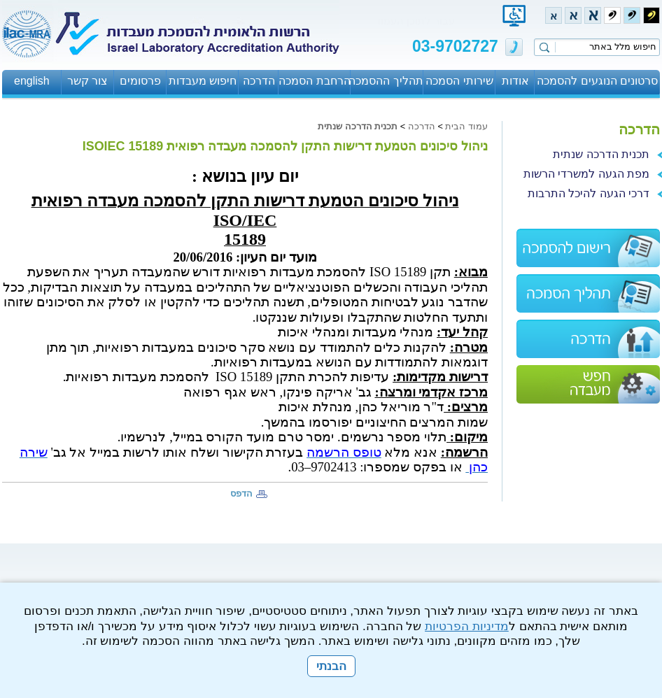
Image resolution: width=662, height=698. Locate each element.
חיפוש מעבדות (203, 81)
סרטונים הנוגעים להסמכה (597, 81)
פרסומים (140, 81)
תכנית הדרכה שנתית (357, 126)
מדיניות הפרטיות (467, 626)
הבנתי (331, 666)
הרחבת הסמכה (314, 81)
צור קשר (87, 81)
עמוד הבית (466, 126)
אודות (515, 81)
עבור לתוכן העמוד (415, 21)
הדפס (241, 493)
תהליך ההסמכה (387, 81)
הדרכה (259, 81)
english (32, 81)
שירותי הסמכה (459, 81)
